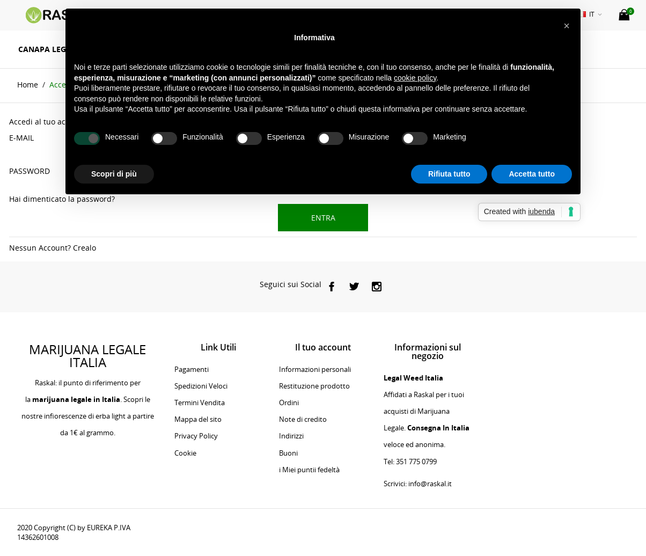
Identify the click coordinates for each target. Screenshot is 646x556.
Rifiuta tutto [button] (449, 174)
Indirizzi (291, 436)
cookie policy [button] (415, 78)
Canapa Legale (49, 49)
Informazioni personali (315, 369)
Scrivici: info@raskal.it (418, 483)
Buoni (288, 453)
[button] (566, 25)
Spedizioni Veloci (200, 386)
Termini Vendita (199, 402)
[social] (332, 287)
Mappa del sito (198, 419)
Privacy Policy (196, 436)
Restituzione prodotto (314, 386)
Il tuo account (323, 347)
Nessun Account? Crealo (52, 248)
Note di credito (303, 419)
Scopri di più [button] (114, 174)
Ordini (289, 402)
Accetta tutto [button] (532, 174)
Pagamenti (191, 369)
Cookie (185, 453)
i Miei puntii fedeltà (309, 469)
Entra (323, 218)
